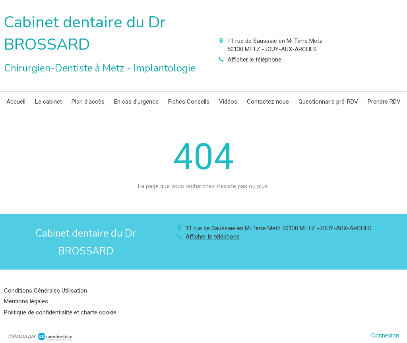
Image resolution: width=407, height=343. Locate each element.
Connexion (385, 335)
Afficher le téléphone (254, 59)
